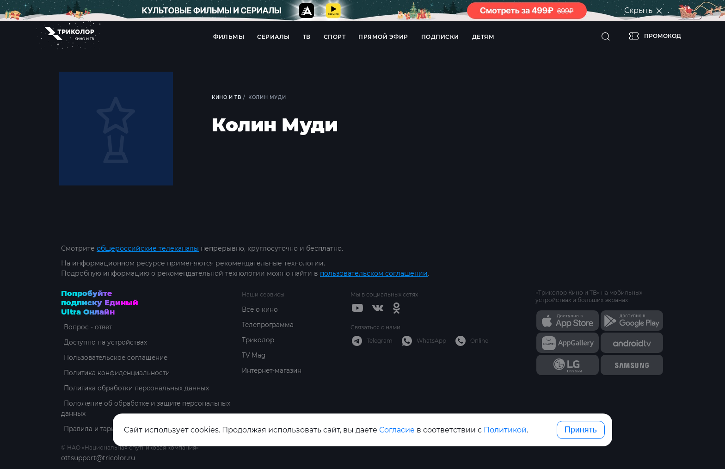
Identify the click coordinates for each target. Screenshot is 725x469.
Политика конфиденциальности (116, 373)
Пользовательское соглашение (115, 357)
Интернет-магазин (273, 370)
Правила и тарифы (93, 429)
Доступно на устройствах (104, 342)
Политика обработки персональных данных (135, 388)
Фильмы (228, 36)
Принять (581, 429)
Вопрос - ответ (86, 327)
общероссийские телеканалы (148, 248)
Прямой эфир (383, 36)
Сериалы (273, 36)
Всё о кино (260, 309)
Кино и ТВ (227, 97)
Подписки (440, 36)
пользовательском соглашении (374, 273)
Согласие (397, 430)
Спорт (335, 36)
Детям (483, 36)
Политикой (505, 430)
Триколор (259, 340)
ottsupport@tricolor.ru (98, 458)
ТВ (307, 36)
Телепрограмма (269, 325)
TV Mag (254, 355)
